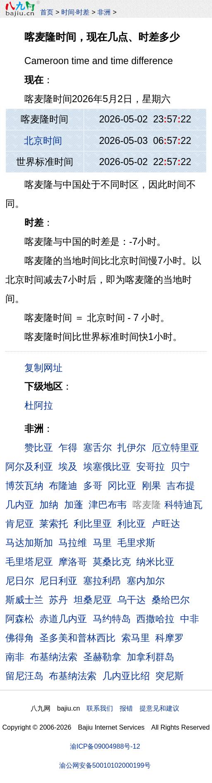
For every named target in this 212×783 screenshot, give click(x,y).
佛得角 (19, 637)
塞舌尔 (97, 447)
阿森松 (19, 618)
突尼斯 (169, 675)
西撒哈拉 (155, 618)
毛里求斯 (136, 542)
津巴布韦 (108, 504)
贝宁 (180, 466)
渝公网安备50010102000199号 (105, 765)
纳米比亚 (155, 561)
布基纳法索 (53, 656)
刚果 (151, 485)
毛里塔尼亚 (29, 561)
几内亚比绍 (126, 675)
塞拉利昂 (102, 580)
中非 (189, 618)
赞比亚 (38, 447)
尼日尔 (19, 580)
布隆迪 (63, 485)
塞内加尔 (146, 580)
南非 (14, 656)
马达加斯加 (29, 542)
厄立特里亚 (175, 447)
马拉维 (72, 542)
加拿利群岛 (150, 656)
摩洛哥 (72, 561)
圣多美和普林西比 (77, 637)
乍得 (67, 447)
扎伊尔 (131, 447)
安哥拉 (150, 466)
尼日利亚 (58, 580)
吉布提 (180, 485)
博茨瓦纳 (24, 485)
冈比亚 (122, 485)
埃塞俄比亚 (107, 466)
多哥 (92, 485)
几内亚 (19, 504)
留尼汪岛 (24, 675)
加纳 (48, 504)
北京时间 (43, 140)
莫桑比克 (112, 561)
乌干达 (131, 599)
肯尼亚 (19, 523)
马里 (102, 542)
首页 (46, 12)
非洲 (104, 12)
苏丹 (58, 599)
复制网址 (46, 367)
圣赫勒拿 (102, 656)
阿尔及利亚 (29, 466)
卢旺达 (166, 523)
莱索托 (53, 523)
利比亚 (131, 523)
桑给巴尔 (171, 599)
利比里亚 (93, 523)
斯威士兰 (24, 599)
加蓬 (73, 504)
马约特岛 (112, 618)
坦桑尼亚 (93, 599)
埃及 (67, 466)
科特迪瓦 (183, 504)
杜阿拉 (38, 405)
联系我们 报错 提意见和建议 (133, 708)
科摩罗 (169, 637)
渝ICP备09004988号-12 (105, 746)
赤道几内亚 (63, 618)
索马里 (135, 637)
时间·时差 (75, 12)
